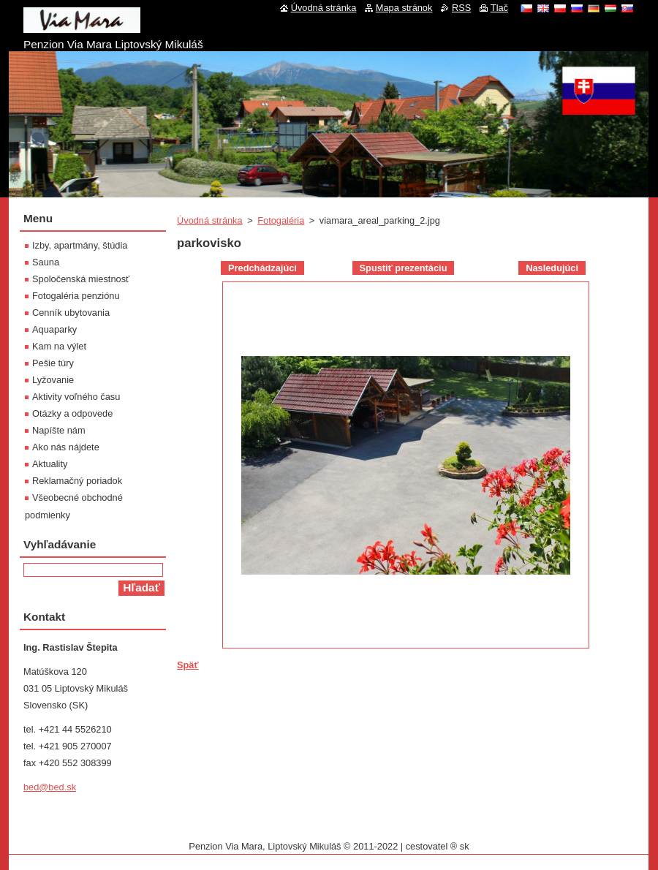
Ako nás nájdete (65, 447)
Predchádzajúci (262, 267)
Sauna (45, 262)
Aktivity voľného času (76, 396)
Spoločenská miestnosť (80, 278)
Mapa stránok (404, 7)
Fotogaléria (280, 220)
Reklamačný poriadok (77, 480)
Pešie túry (53, 363)
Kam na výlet (59, 346)
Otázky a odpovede (72, 413)
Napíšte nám (59, 430)
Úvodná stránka (210, 220)
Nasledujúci (552, 267)
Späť (188, 664)
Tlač (499, 7)
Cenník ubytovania (71, 312)
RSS (461, 7)
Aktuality (49, 463)
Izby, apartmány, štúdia (79, 245)
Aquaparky (54, 329)
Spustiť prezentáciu (403, 267)
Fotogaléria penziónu (76, 295)
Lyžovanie (53, 379)
